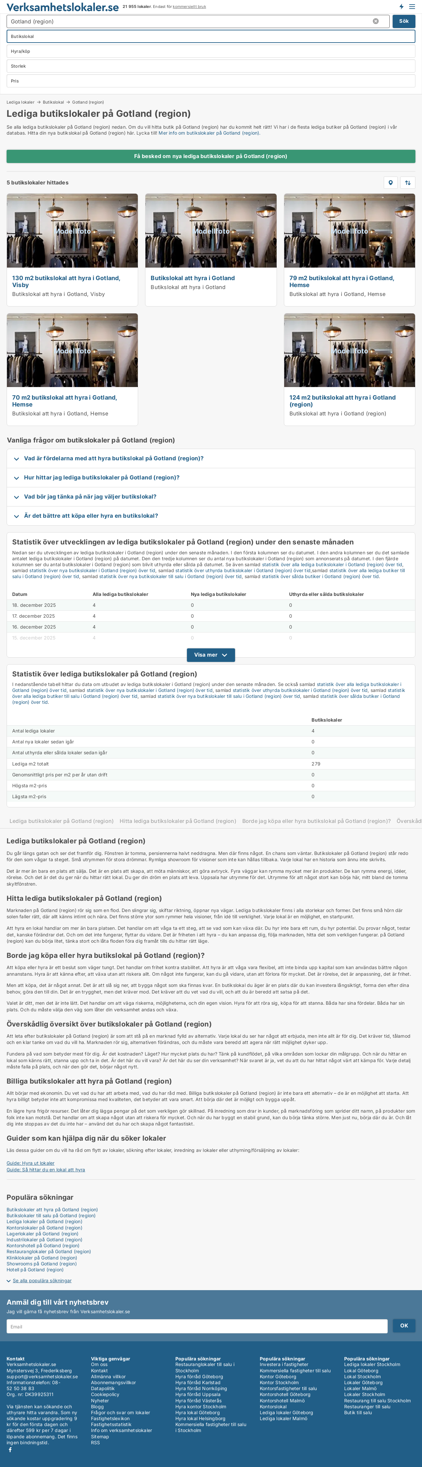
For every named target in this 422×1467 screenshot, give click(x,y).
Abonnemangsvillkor (113, 1382)
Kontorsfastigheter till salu (288, 1388)
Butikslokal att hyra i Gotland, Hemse (337, 294)
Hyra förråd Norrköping (201, 1388)
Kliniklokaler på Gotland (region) (42, 1257)
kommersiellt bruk (189, 6)
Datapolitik (103, 1388)
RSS (95, 1442)
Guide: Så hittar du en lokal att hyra (46, 1169)
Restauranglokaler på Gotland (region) (49, 1251)
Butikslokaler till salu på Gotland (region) (51, 1215)
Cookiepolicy (105, 1394)
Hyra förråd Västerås (198, 1400)
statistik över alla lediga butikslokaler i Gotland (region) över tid (332, 564)
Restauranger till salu (367, 1406)
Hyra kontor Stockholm (200, 1406)
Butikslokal (53, 102)
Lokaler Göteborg (363, 1382)
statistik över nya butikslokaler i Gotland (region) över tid (92, 570)
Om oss (99, 1364)
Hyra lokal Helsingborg (200, 1418)
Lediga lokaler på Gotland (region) (44, 1221)
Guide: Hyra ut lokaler (30, 1163)
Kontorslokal (273, 1406)
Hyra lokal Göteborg (197, 1412)
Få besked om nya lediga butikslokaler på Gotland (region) (210, 156)
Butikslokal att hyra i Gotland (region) (338, 413)
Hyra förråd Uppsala (198, 1394)
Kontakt (99, 1370)
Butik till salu (358, 1412)
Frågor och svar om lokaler (120, 1412)
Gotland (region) (88, 102)
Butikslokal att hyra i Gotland (193, 277)
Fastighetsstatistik (111, 1424)
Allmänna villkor (108, 1376)
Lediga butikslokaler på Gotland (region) (62, 821)
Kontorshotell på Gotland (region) (43, 1245)
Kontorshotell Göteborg (285, 1394)
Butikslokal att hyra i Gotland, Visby (58, 294)
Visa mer (206, 654)
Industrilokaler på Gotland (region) (44, 1239)
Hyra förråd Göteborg (199, 1376)
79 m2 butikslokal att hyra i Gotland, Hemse (341, 281)
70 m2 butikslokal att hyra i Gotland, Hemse (64, 401)
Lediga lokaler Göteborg (287, 1412)
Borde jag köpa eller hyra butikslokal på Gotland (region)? (316, 821)
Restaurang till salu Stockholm (377, 1400)
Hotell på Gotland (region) (35, 1269)
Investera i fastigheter (284, 1364)
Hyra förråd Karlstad (198, 1382)
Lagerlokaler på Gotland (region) (42, 1233)
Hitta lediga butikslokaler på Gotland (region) (178, 821)
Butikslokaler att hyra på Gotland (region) (52, 1209)
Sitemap (100, 1436)
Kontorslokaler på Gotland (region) (44, 1227)
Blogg (97, 1406)
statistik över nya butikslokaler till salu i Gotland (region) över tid (170, 576)
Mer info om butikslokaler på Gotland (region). (209, 133)
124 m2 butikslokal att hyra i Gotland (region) (342, 401)
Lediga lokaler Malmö (283, 1418)
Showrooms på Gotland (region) (42, 1263)
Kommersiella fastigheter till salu (295, 1370)
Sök (404, 21)
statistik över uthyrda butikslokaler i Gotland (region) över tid (243, 570)
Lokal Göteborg (361, 1370)
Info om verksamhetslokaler (121, 1430)
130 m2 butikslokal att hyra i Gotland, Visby (66, 281)
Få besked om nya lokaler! (401, 6)
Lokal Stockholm (362, 1376)
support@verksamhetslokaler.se (42, 1376)
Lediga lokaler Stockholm (372, 1364)
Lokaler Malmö (360, 1388)
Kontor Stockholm (279, 1382)
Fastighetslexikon (110, 1418)
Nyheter (100, 1400)
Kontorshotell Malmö (282, 1400)
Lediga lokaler (21, 102)
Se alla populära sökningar (42, 1280)
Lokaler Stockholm (364, 1394)
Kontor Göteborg (278, 1376)
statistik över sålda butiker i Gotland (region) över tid (320, 576)
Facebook (10, 1450)
